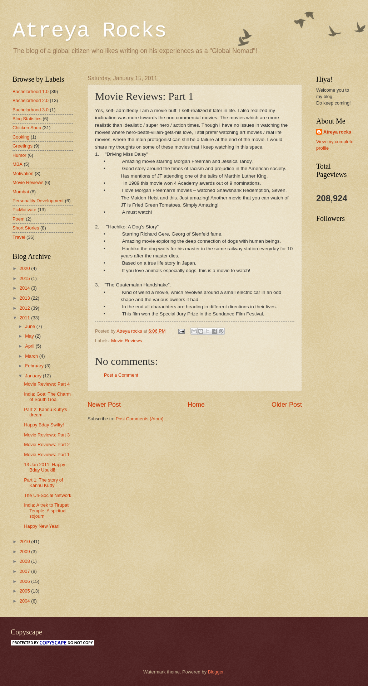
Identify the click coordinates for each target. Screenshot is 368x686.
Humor (19, 155)
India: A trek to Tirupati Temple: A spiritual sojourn (46, 510)
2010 (25, 541)
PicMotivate (24, 209)
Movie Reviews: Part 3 (47, 435)
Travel (19, 237)
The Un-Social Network (47, 495)
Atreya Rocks (90, 31)
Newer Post (104, 404)
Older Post (287, 404)
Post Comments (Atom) (140, 418)
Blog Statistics (27, 118)
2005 (25, 591)
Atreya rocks (337, 132)
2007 (25, 571)
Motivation (23, 173)
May (30, 336)
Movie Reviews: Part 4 (47, 384)
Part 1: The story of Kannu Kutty (43, 482)
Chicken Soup (27, 127)
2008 (25, 561)
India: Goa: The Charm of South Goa (47, 396)
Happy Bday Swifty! (44, 424)
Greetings (23, 146)
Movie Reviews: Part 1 (47, 454)
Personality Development (38, 200)
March (32, 356)
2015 (25, 278)
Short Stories (26, 228)
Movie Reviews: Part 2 (47, 444)
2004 (25, 601)
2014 (25, 288)
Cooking (21, 137)
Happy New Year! (42, 526)
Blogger (216, 672)
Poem (19, 219)
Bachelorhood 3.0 (31, 109)
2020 (25, 268)
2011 (25, 317)
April (30, 346)
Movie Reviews (126, 340)
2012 (25, 308)
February (35, 365)
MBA (18, 164)
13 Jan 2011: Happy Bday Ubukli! (44, 467)
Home (196, 404)
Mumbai (21, 191)
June (30, 326)
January (34, 375)
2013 (25, 298)
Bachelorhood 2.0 (31, 100)
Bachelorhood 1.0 (31, 91)
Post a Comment (121, 375)
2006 (25, 581)
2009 (25, 551)
